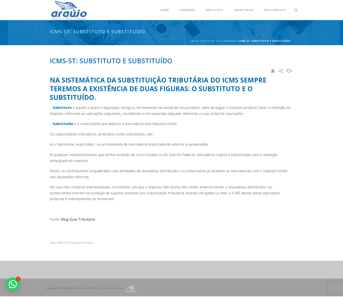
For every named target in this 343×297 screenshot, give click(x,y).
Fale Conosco (275, 10)
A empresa (187, 10)
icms (53, 242)
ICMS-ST (62, 242)
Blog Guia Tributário (78, 219)
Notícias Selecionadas (219, 40)
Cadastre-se (243, 10)
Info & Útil (214, 10)
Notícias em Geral (81, 242)
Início (195, 40)
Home (164, 10)
